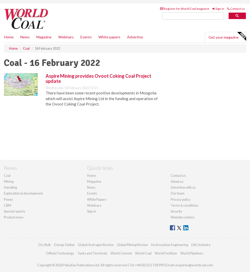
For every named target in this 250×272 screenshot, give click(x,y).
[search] (193, 16)
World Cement (121, 253)
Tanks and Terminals (92, 253)
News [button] (25, 37)
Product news (13, 217)
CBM (7, 205)
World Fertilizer (166, 253)
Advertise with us (183, 187)
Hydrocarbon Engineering (169, 245)
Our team (178, 193)
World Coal (143, 253)
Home (9, 37)
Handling (10, 187)
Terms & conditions (184, 205)
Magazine (44, 37)
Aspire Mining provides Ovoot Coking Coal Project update (98, 78)
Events (86, 37)
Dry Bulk (44, 245)
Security (176, 211)
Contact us (236, 8)
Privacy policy (180, 199)
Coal (7, 175)
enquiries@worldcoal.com (194, 265)
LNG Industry (201, 245)
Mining (9, 181)
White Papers (96, 199)
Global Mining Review (132, 245)
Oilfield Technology (60, 253)
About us (177, 181)
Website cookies (182, 217)
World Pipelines (191, 253)
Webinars (66, 37)
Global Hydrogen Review (96, 245)
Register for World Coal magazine (184, 8)
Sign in (218, 8)
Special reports (14, 211)
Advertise (135, 37)
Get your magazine (227, 36)
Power (8, 199)
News (91, 187)
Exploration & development (23, 193)
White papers (109, 37)
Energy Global (64, 245)
